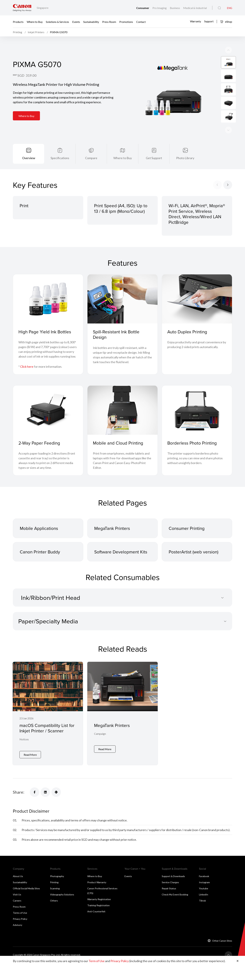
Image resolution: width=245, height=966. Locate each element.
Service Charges (170, 885)
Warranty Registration (99, 901)
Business (175, 7)
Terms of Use (20, 915)
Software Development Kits (120, 557)
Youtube (203, 891)
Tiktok (202, 903)
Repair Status (169, 891)
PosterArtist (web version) (193, 557)
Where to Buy (35, 21)
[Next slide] (228, 50)
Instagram (204, 885)
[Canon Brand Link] (22, 7)
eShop (226, 21)
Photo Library (185, 158)
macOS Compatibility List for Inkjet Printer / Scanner (46, 733)
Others (54, 903)
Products (18, 21)
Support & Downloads (173, 878)
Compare (91, 158)
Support (209, 21)
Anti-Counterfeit (96, 914)
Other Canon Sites (222, 943)
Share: (18, 794)
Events (76, 21)
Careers (17, 903)
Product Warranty (96, 885)
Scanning (55, 891)
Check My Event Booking (175, 897)
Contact (141, 21)
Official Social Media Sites (26, 891)
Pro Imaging (159, 7)
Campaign (100, 744)
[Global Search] (219, 8)
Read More (30, 757)
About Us (18, 878)
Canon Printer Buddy (40, 557)
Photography (57, 878)
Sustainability (91, 21)
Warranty (195, 21)
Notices (24, 744)
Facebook (204, 878)
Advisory (17, 927)
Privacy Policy (20, 921)
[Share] (34, 795)
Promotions (126, 21)
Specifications (60, 158)
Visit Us (17, 897)
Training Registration (98, 908)
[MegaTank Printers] (122, 717)
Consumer (143, 7)
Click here (26, 372)
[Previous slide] (228, 130)
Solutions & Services (57, 21)
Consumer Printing (187, 534)
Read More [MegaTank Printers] (104, 757)
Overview (28, 158)
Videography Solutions (62, 897)
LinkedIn (203, 897)
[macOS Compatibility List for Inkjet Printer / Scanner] (48, 717)
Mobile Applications (39, 534)
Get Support (154, 158)
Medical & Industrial (195, 7)
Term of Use (97, 961)
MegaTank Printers (112, 534)
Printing (54, 885)
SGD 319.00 (27, 75)
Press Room (109, 21)
